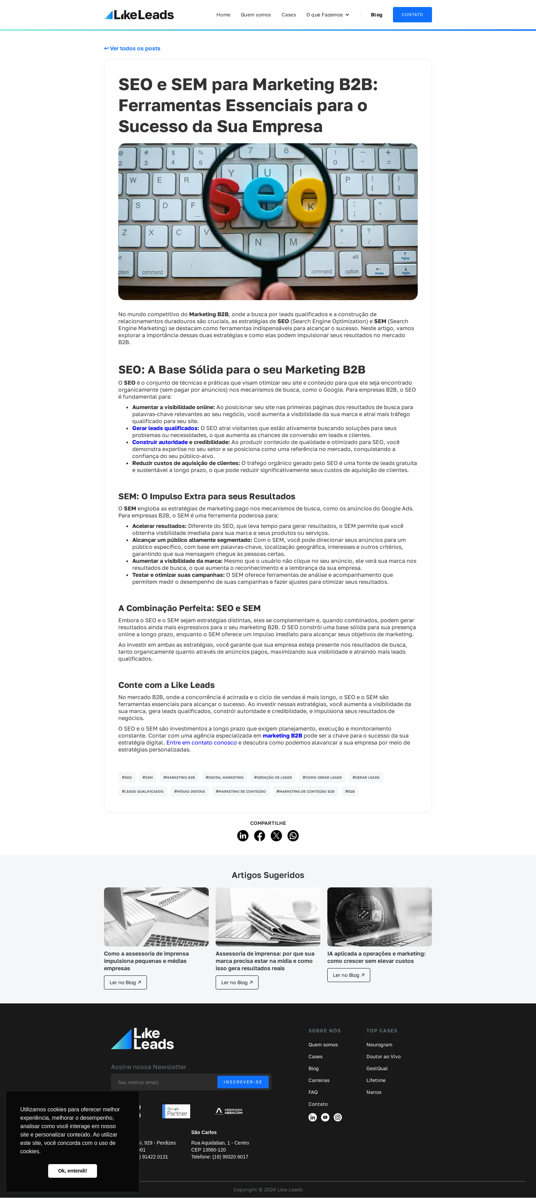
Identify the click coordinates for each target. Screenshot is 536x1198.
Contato (318, 1104)
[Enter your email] (191, 1082)
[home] (139, 14)
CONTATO (412, 14)
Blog (376, 14)
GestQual (377, 1068)
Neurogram (379, 1044)
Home (223, 14)
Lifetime (376, 1080)
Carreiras (318, 1080)
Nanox (374, 1092)
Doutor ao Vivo (383, 1056)
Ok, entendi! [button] (72, 1171)
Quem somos (256, 14)
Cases (289, 14)
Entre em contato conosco (201, 742)
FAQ (313, 1092)
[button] (328, 14)
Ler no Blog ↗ (125, 982)
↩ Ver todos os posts (132, 48)
